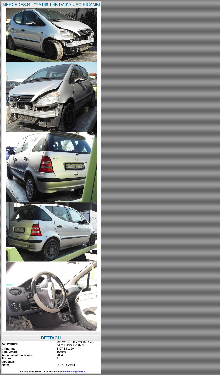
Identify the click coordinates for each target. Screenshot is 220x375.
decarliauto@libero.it (74, 371)
